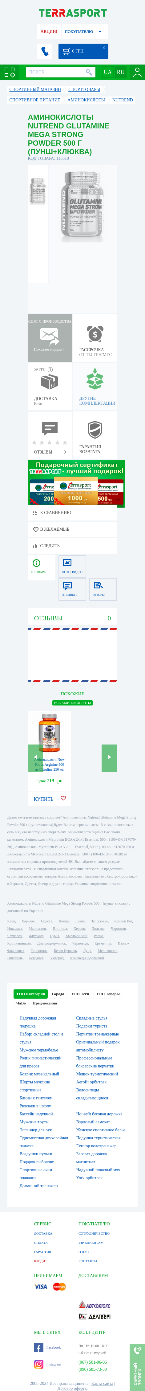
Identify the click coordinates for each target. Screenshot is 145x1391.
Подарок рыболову (37, 1162)
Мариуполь (37, 928)
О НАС (84, 1252)
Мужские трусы (34, 1122)
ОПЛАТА (41, 1242)
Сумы (54, 936)
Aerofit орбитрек (91, 1082)
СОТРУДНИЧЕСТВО (94, 1233)
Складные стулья (91, 1018)
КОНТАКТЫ (88, 1261)
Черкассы (14, 936)
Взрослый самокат (93, 1122)
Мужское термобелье (39, 1050)
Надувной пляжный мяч (98, 1170)
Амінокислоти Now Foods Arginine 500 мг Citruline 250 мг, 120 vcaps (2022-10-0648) (49, 769)
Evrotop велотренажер (96, 1146)
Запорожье (99, 921)
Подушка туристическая (98, 1138)
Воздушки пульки (36, 1154)
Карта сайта (102, 1383)
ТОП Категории (30, 994)
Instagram (47, 1364)
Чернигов (118, 928)
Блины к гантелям (36, 1098)
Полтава (97, 928)
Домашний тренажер (39, 1186)
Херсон (79, 928)
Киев (11, 921)
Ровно (98, 936)
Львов (80, 921)
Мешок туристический (97, 1074)
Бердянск (36, 958)
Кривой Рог (123, 921)
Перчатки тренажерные (97, 1034)
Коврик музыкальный (39, 1074)
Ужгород (57, 958)
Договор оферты (73, 1388)
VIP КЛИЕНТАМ (91, 1242)
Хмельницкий (76, 936)
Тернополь (39, 951)
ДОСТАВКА (43, 1233)
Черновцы (80, 943)
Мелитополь (107, 951)
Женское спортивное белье (100, 1130)
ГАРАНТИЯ (42, 1252)
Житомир (36, 936)
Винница (60, 928)
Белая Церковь (65, 951)
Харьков (28, 921)
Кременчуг (103, 943)
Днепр (64, 921)
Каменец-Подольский (87, 958)
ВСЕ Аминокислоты (72, 703)
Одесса (46, 921)
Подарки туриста (91, 1026)
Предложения (45, 1003)
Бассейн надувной (36, 1114)
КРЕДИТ (40, 1261)
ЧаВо (21, 1003)
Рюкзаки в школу (35, 1106)
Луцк (87, 951)
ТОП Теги (80, 994)
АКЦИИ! (49, 31)
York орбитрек (89, 1178)
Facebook (47, 1347)
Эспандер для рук (36, 1130)
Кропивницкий (19, 943)
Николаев (14, 928)
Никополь (15, 958)
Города (58, 994)
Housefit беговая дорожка (99, 1114)
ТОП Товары (108, 994)
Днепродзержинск (51, 943)
